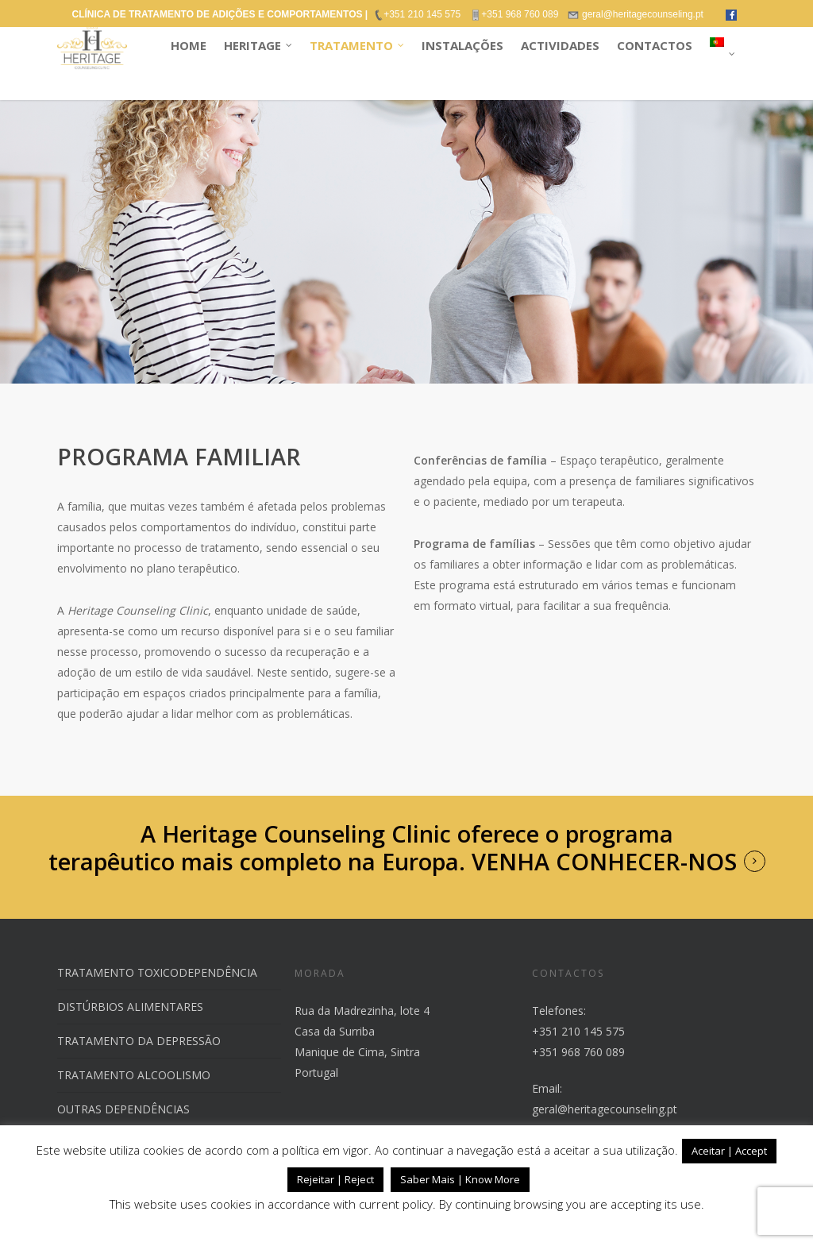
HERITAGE (259, 45)
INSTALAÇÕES (462, 45)
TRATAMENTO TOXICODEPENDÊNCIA (157, 972)
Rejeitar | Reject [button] (335, 1179)
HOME (188, 45)
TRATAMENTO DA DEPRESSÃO (139, 1040)
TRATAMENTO (358, 45)
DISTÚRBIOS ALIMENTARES (130, 1006)
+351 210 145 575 (578, 1031)
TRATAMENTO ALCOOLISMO (133, 1074)
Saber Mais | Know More (460, 1179)
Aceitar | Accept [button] (729, 1151)
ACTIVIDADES (560, 45)
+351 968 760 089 (578, 1051)
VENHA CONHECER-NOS (604, 861)
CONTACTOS (654, 45)
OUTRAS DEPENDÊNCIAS (123, 1109)
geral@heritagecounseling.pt (604, 1109)
